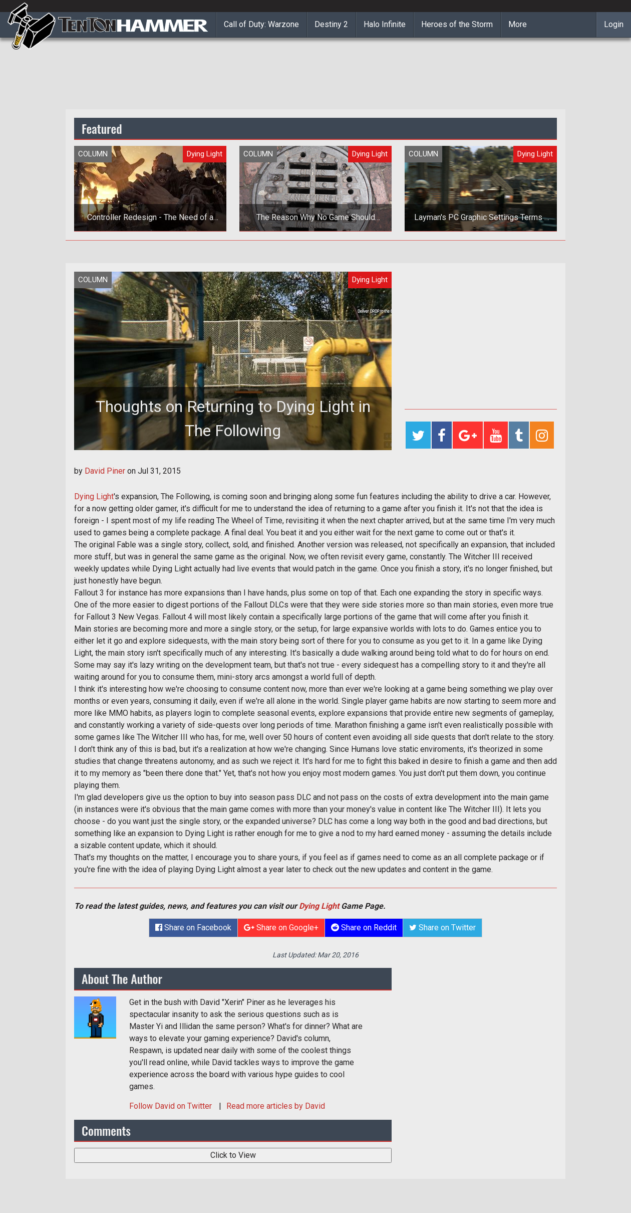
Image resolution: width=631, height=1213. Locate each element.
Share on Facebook (193, 927)
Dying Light (94, 496)
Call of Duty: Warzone (261, 24)
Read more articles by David (275, 1106)
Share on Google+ (281, 927)
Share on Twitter (442, 927)
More (517, 24)
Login (613, 24)
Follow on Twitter (171, 1106)
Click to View (233, 1155)
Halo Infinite (385, 24)
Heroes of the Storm (457, 24)
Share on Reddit (364, 927)
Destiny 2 (331, 24)
